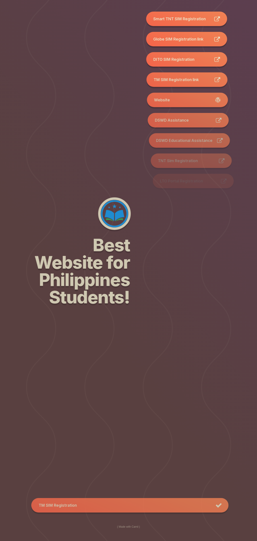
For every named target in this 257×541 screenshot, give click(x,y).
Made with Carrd (128, 526)
